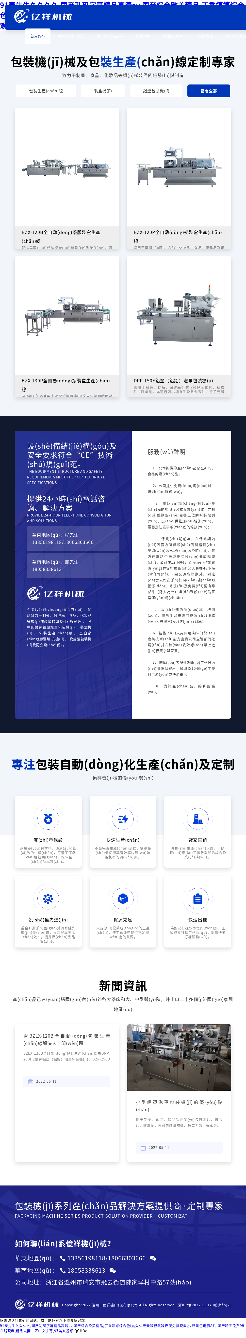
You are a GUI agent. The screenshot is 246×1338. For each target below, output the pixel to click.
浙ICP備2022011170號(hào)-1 (204, 1305)
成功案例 (143, 36)
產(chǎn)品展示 (110, 36)
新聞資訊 (205, 36)
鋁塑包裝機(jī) (156, 91)
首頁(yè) (38, 36)
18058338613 (47, 569)
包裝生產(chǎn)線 (46, 91)
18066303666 (79, 542)
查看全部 (208, 91)
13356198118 (47, 542)
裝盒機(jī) (103, 91)
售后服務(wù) (174, 36)
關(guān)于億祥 (70, 36)
